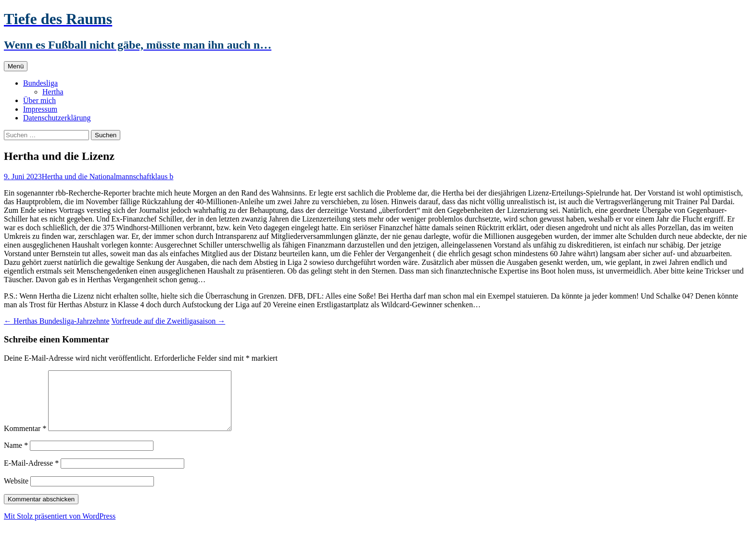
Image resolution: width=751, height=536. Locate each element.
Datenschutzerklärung (56, 118)
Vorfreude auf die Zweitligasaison (168, 321)
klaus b (163, 176)
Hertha (53, 92)
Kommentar (25, 440)
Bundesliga (40, 83)
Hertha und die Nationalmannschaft (97, 176)
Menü (16, 66)
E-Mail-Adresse (31, 475)
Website (16, 492)
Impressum (40, 109)
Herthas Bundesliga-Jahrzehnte (56, 321)
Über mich (39, 100)
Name (16, 457)
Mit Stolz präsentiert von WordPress (59, 527)
